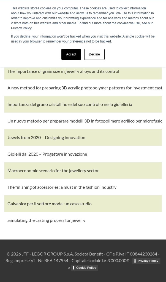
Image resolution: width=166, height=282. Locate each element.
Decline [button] (94, 54)
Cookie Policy (86, 267)
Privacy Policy (148, 260)
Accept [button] (71, 54)
